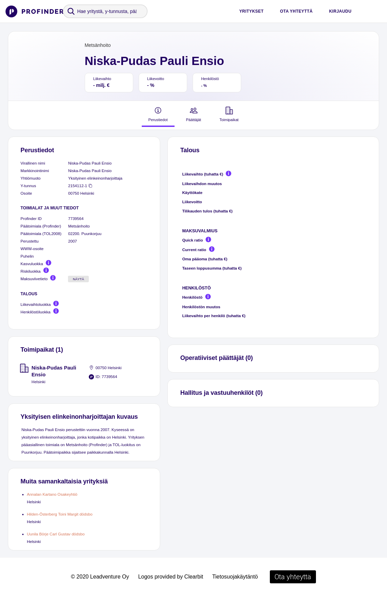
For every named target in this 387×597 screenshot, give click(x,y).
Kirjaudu (340, 11)
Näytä (78, 279)
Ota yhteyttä (296, 11)
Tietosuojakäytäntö (235, 577)
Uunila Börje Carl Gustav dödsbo (56, 534)
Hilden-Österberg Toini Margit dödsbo (60, 514)
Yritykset (251, 11)
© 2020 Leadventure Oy (100, 577)
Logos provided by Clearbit (170, 577)
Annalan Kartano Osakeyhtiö (52, 494)
